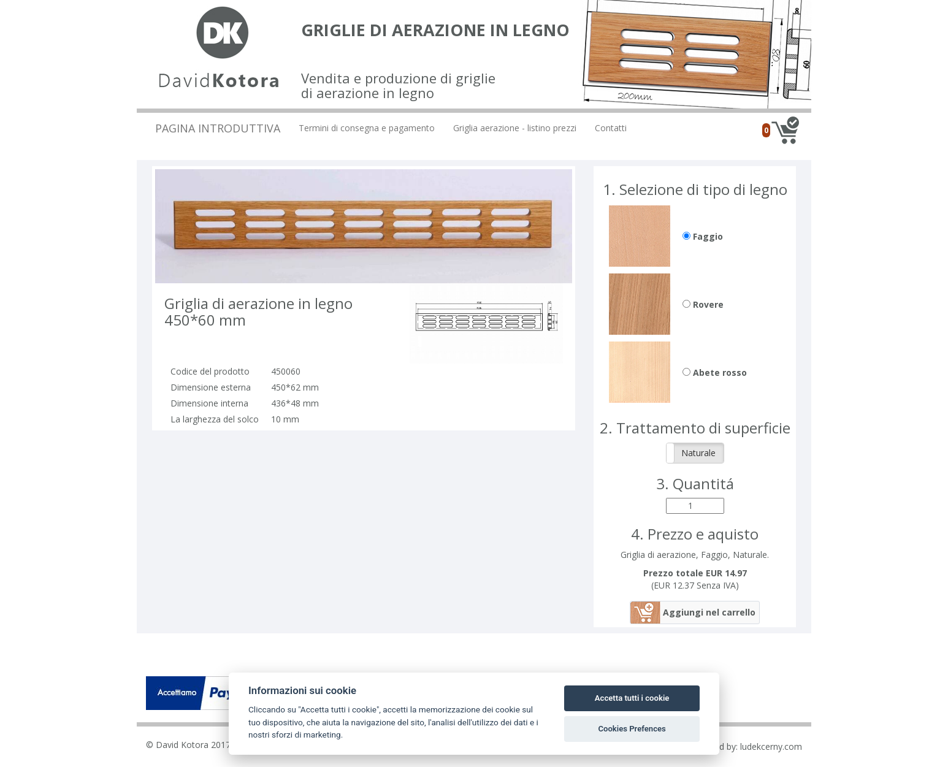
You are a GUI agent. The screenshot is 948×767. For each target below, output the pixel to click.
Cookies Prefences (631, 728)
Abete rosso (714, 372)
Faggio (702, 236)
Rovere (703, 304)
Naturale (698, 453)
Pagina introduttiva (217, 128)
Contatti (611, 128)
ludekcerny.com (771, 746)
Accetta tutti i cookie (632, 698)
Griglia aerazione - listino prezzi (514, 128)
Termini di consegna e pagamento (367, 128)
